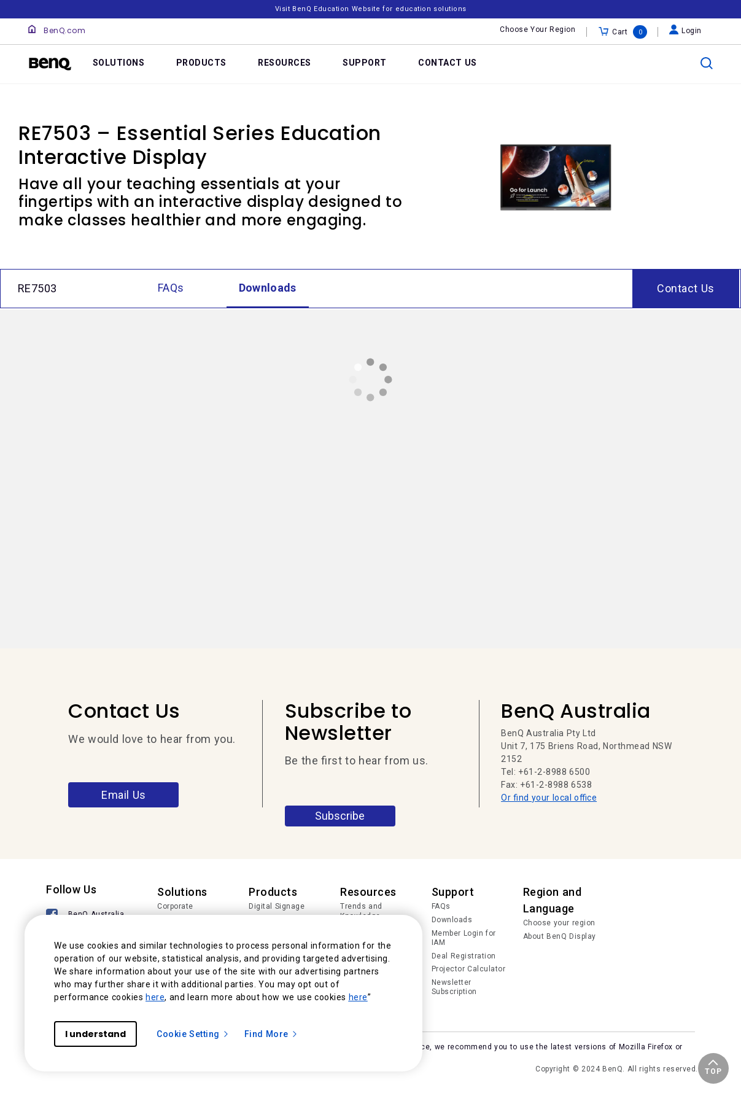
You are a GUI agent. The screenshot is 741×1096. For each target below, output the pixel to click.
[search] (706, 63)
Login (685, 30)
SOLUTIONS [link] (119, 63)
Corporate (175, 906)
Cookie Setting (193, 1034)
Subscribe (340, 815)
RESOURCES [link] (284, 63)
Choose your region (559, 923)
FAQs (441, 906)
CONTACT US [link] (447, 63)
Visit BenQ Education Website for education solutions (371, 9)
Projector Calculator (469, 969)
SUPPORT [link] (365, 63)
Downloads (452, 919)
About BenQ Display (559, 936)
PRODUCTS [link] (201, 63)
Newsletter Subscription (454, 987)
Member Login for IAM (464, 938)
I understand (95, 1034)
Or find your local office (549, 798)
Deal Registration (464, 956)
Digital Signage (277, 906)
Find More (271, 1034)
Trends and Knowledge (361, 911)
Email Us (123, 794)
